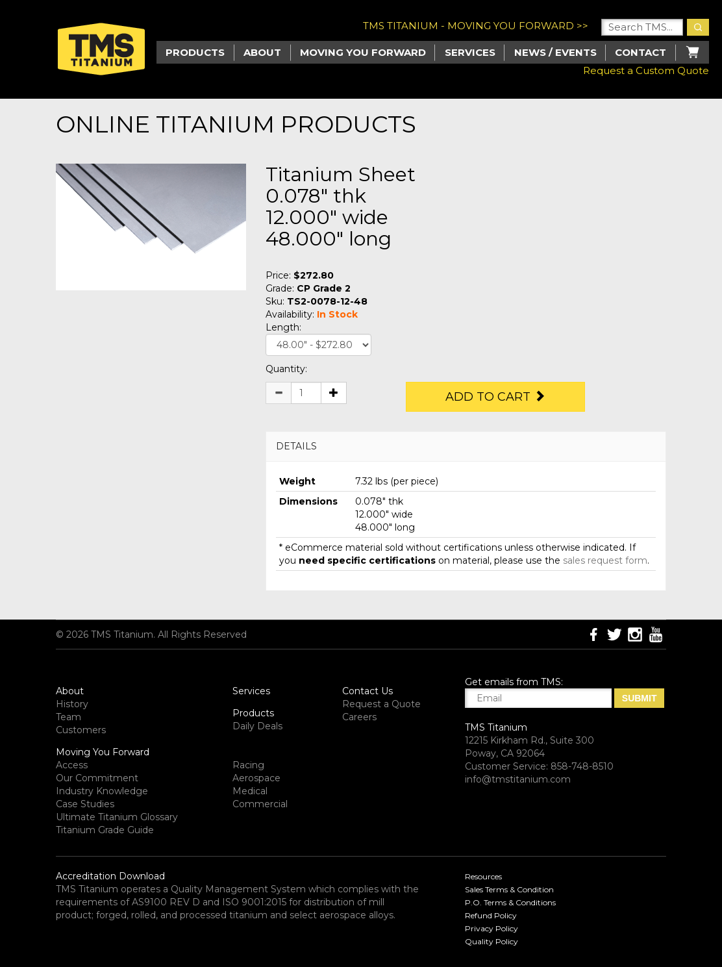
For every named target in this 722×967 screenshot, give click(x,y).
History (72, 704)
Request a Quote (381, 704)
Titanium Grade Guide (105, 830)
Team (68, 717)
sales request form (605, 560)
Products (253, 713)
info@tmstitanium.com (518, 779)
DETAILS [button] (296, 446)
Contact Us (367, 691)
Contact (640, 52)
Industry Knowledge (102, 791)
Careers (359, 717)
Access (72, 765)
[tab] (466, 446)
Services (470, 52)
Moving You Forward (102, 752)
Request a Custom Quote (646, 70)
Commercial (260, 804)
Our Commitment (97, 778)
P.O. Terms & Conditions (510, 902)
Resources (483, 876)
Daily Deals (257, 726)
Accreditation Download (110, 876)
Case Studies (85, 804)
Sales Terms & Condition (509, 889)
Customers (81, 730)
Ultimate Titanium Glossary (117, 817)
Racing (248, 765)
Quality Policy (491, 941)
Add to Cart (495, 397)
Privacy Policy (491, 928)
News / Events (555, 52)
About (262, 52)
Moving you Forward (363, 52)
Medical (250, 791)
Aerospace (256, 778)
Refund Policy (491, 915)
